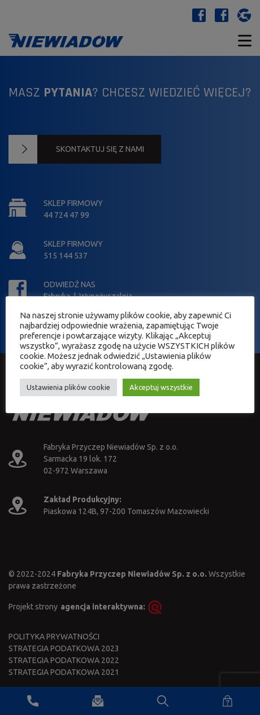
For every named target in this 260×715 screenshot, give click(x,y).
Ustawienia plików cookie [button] (68, 387)
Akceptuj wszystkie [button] (161, 387)
